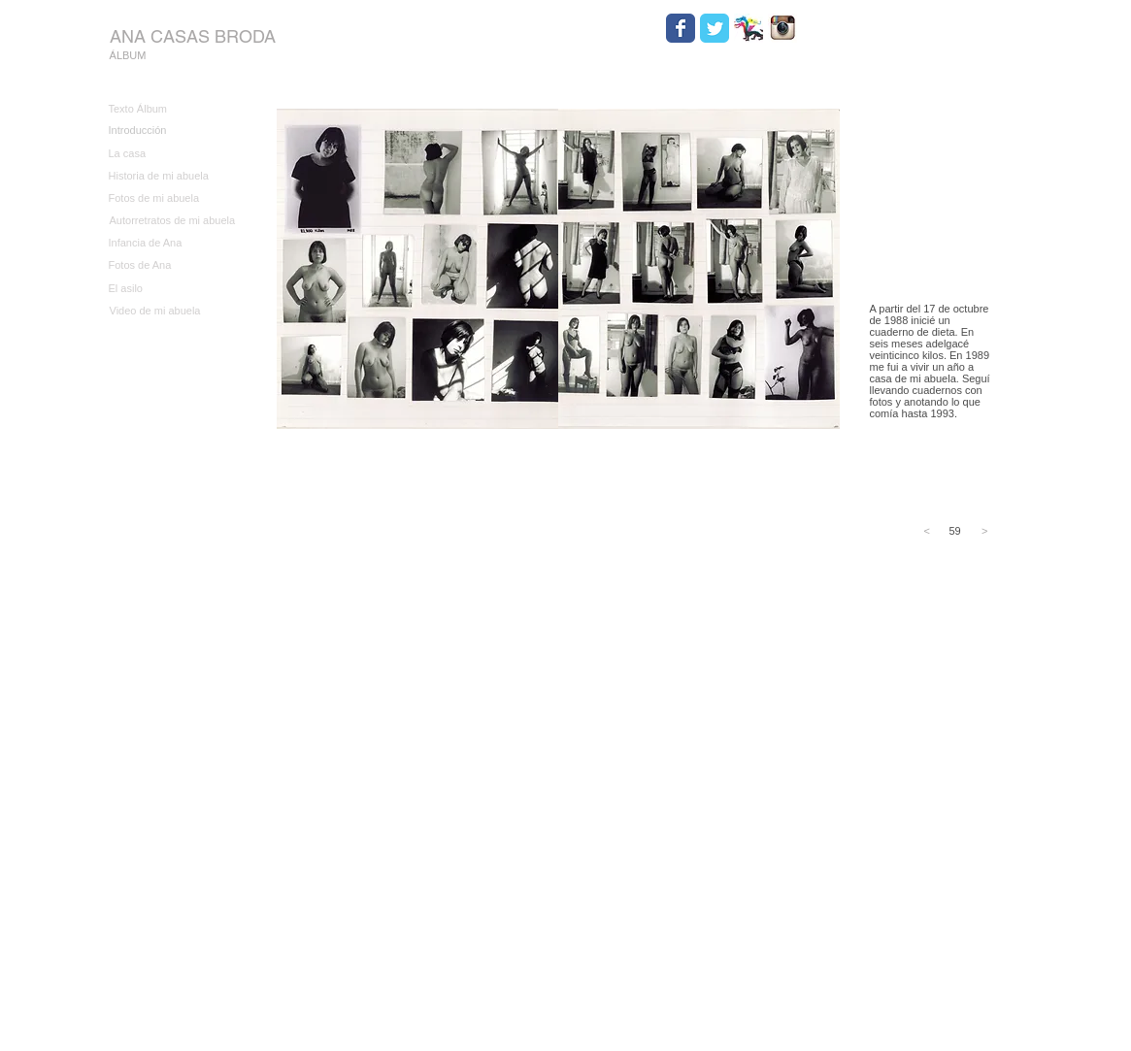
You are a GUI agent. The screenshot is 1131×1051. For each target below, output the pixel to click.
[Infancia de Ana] (172, 243)
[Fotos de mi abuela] (172, 198)
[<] (931, 531)
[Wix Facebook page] (680, 28)
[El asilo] (172, 288)
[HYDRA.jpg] (748, 28)
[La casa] (172, 154)
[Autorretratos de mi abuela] (173, 220)
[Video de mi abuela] (173, 311)
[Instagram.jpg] (782, 28)
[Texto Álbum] (172, 109)
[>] (980, 531)
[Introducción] (172, 131)
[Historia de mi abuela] (172, 176)
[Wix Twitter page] (714, 28)
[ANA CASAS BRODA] (193, 36)
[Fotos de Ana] (172, 265)
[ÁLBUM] (128, 56)
